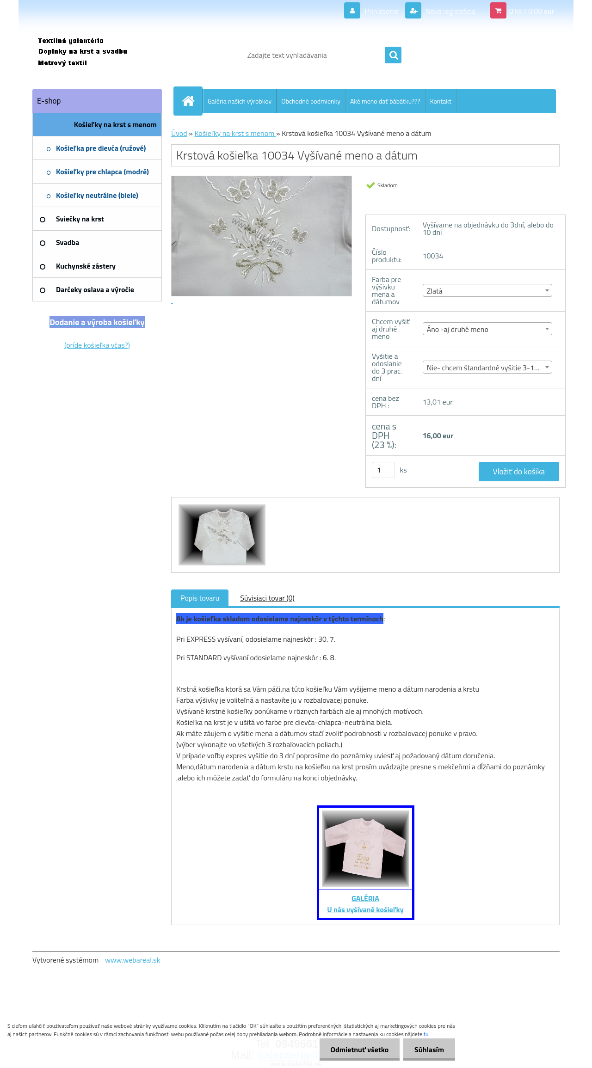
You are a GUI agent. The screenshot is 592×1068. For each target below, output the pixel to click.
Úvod (179, 133)
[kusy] (383, 470)
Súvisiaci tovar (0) (267, 597)
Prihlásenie (382, 11)
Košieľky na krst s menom (235, 133)
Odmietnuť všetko (358, 1049)
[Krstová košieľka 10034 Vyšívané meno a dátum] (220, 505)
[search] (393, 55)
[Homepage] (192, 100)
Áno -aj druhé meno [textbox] (457, 329)
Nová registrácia (449, 11)
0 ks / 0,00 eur (531, 11)
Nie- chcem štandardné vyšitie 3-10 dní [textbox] (488, 367)
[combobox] (488, 290)
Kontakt (440, 101)
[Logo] (96, 55)
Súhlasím (429, 1049)
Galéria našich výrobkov (239, 101)
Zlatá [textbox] (435, 290)
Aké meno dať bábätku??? (385, 101)
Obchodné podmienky (310, 101)
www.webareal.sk (132, 959)
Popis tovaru (199, 597)
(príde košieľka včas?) (97, 344)
